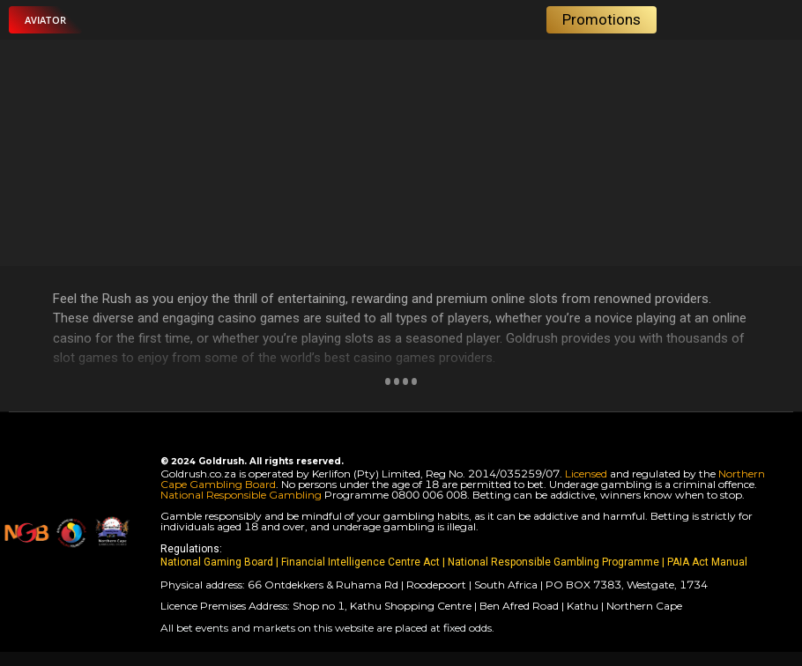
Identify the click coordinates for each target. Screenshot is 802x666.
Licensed (587, 473)
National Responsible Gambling (241, 494)
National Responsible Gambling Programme (553, 562)
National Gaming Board (218, 562)
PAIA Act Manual (707, 562)
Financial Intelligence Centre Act (361, 562)
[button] (45, 19)
